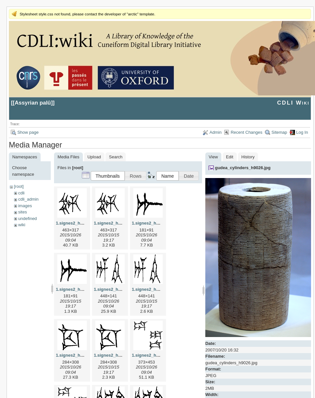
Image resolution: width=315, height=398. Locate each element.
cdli (21, 192)
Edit (229, 156)
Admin (216, 132)
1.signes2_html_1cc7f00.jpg (84, 355)
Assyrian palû (33, 103)
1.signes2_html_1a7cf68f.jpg (160, 223)
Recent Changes (246, 132)
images (25, 205)
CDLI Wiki (293, 103)
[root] (19, 186)
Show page (28, 132)
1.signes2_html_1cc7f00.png (122, 355)
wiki (21, 224)
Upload (94, 156)
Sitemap (279, 132)
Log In (302, 132)
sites (22, 211)
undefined (27, 218)
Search (115, 156)
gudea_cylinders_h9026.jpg (242, 167)
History (247, 156)
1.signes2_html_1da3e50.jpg (160, 355)
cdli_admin (28, 199)
